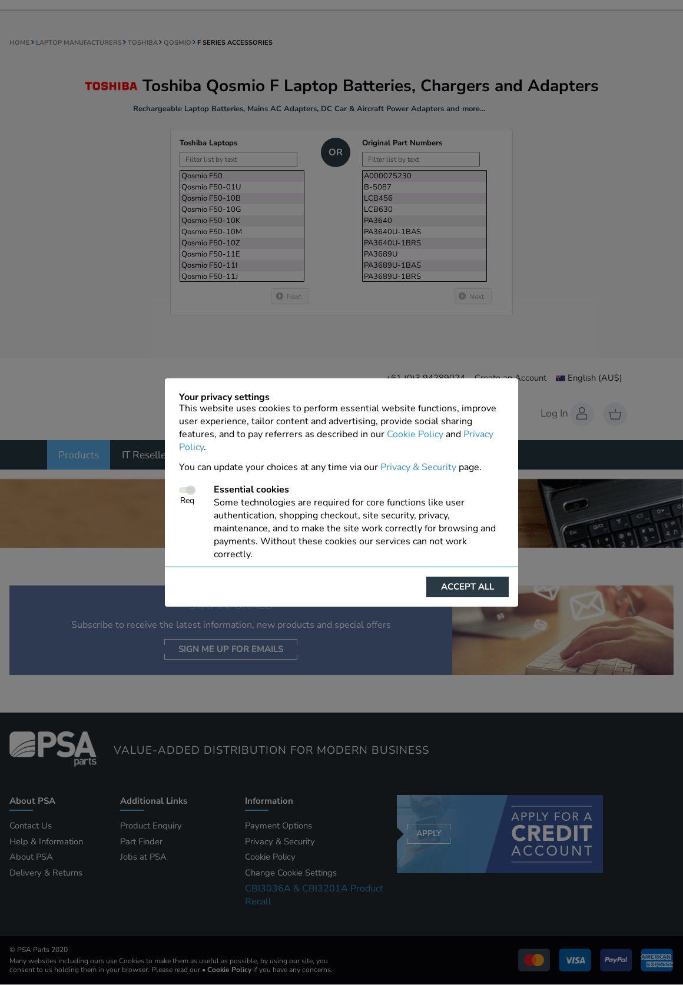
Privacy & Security (418, 467)
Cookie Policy (415, 434)
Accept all (467, 587)
